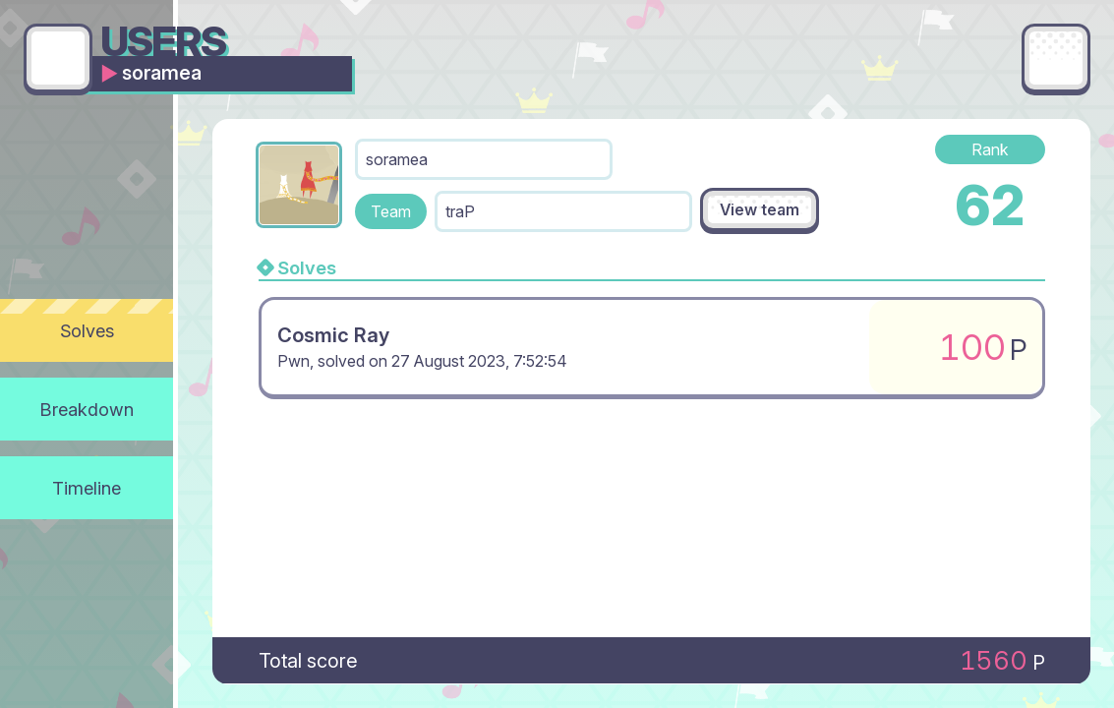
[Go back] (58, 58)
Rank (990, 149)
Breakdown (87, 409)
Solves (87, 330)
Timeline (86, 488)
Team (391, 211)
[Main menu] (1056, 58)
